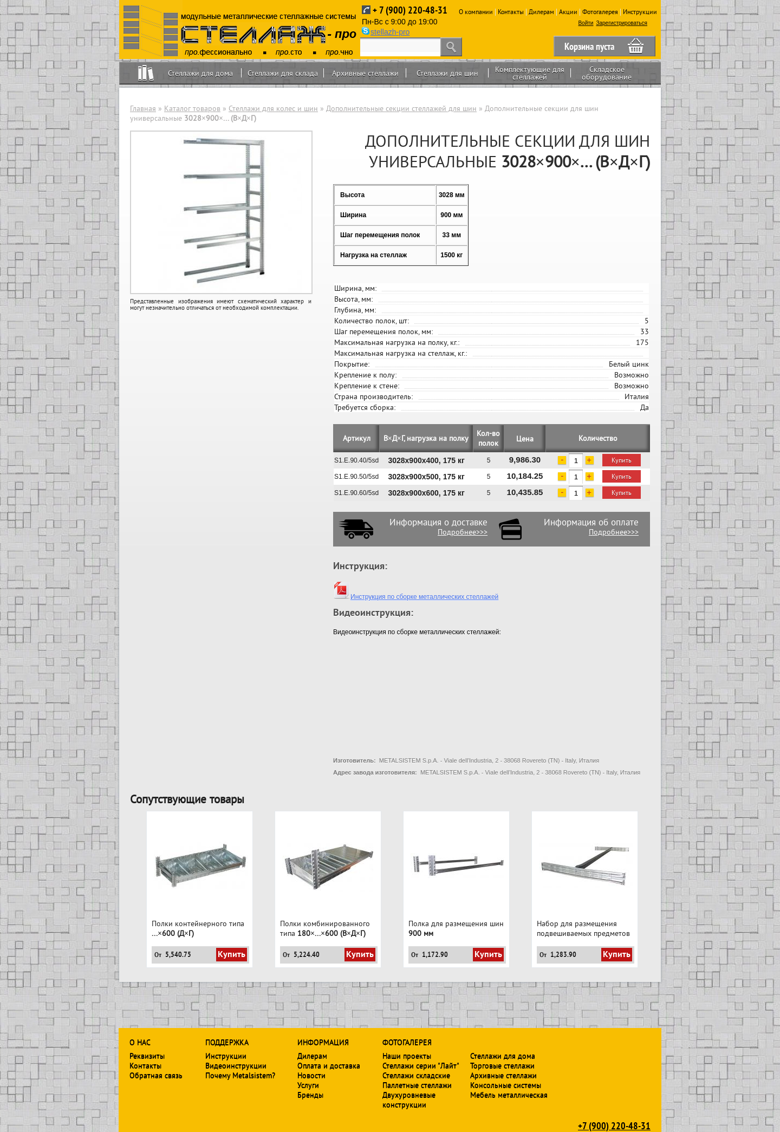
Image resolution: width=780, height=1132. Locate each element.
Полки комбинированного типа (325, 928)
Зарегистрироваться (621, 23)
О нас (140, 1042)
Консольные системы (505, 1085)
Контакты (511, 12)
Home (146, 73)
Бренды (310, 1095)
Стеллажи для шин (447, 73)
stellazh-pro (390, 32)
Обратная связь (156, 1075)
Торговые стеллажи (502, 1065)
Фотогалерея (600, 12)
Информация (323, 1042)
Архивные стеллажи (365, 73)
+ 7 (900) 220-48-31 (410, 10)
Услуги (308, 1085)
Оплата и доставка (328, 1065)
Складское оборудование (607, 73)
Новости (311, 1075)
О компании (476, 12)
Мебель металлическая (509, 1095)
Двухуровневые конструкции (408, 1099)
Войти (585, 23)
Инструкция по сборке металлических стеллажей (415, 597)
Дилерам (541, 12)
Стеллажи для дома (200, 73)
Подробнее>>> (462, 532)
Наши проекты (406, 1056)
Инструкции (640, 12)
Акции (568, 12)
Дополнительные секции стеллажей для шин (401, 108)
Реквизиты (147, 1056)
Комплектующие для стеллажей (529, 73)
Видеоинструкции (235, 1065)
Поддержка (227, 1042)
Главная (143, 108)
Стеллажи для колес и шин (273, 108)
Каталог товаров (192, 108)
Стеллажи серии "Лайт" (420, 1065)
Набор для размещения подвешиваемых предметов (583, 928)
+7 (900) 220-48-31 (614, 1125)
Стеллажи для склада (283, 73)
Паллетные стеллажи (417, 1085)
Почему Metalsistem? (240, 1075)
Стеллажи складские (416, 1075)
